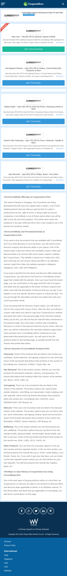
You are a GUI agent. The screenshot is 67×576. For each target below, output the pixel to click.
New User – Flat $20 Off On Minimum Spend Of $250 (33, 37)
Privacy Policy (10, 545)
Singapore (8, 559)
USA (6, 567)
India (6, 555)
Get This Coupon (33, 49)
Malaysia (7, 571)
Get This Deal (33, 83)
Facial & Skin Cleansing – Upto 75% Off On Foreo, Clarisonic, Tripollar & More (33, 141)
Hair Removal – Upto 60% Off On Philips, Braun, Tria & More (33, 174)
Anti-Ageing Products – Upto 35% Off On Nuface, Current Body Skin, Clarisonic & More (33, 69)
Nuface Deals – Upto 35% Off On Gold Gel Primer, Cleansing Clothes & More (33, 108)
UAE (6, 563)
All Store (7, 541)
